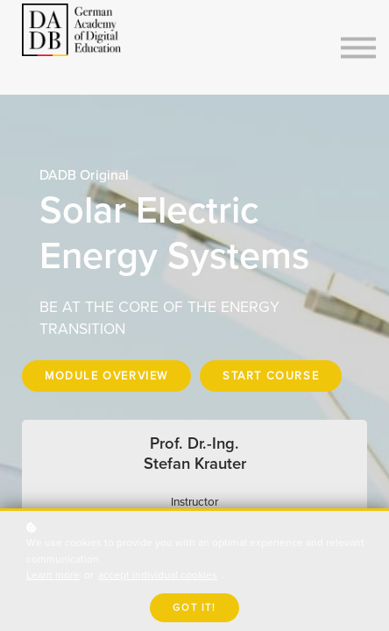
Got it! (194, 607)
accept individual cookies (157, 575)
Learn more (53, 575)
